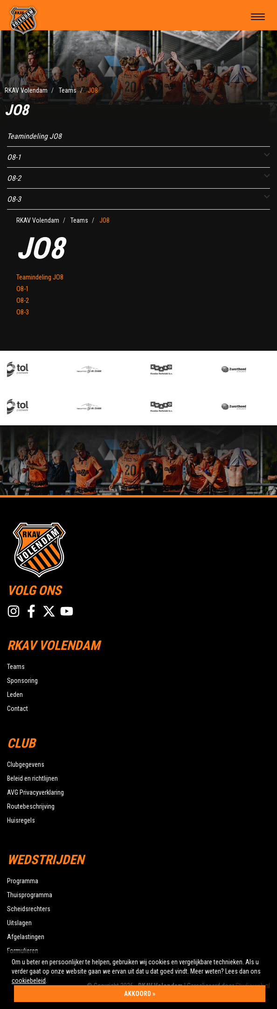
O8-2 (14, 178)
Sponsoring (22, 680)
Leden (15, 694)
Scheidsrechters (28, 909)
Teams (16, 666)
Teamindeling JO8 (34, 136)
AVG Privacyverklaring (35, 792)
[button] (267, 154)
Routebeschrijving (31, 806)
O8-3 (14, 199)
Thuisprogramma (29, 895)
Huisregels (21, 820)
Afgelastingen (25, 937)
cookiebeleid (29, 980)
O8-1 (14, 157)
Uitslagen (19, 923)
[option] (42, 369)
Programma (22, 881)
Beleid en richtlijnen (32, 778)
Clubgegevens (25, 764)
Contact (17, 708)
